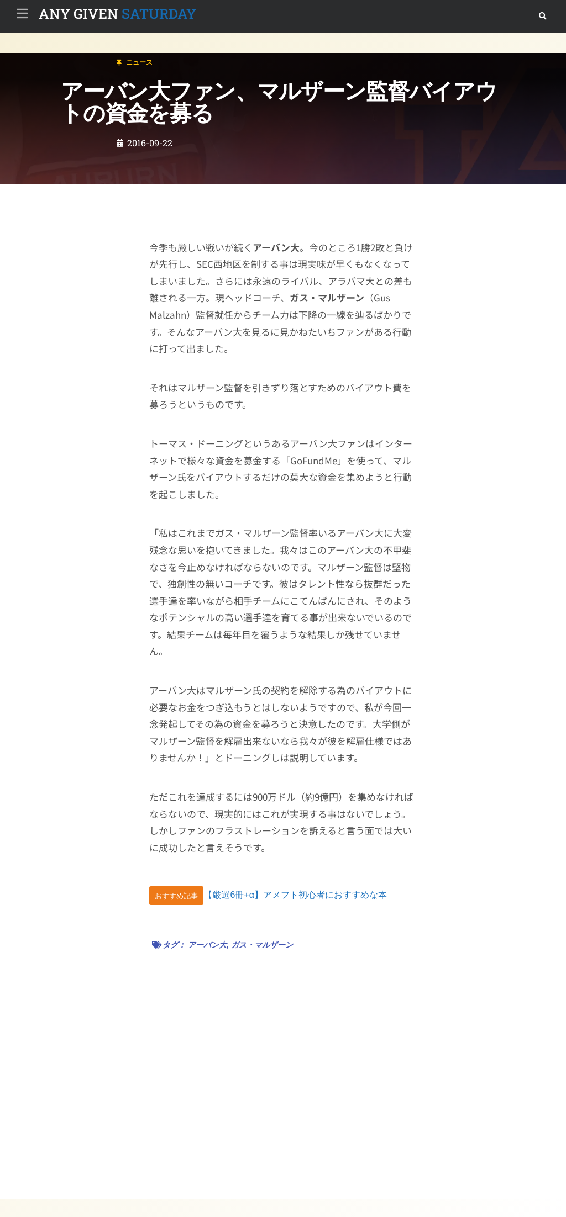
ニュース (74, 57)
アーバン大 (207, 944)
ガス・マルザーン (262, 944)
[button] (542, 16)
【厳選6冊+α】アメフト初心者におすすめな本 (295, 895)
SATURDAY (117, 13)
